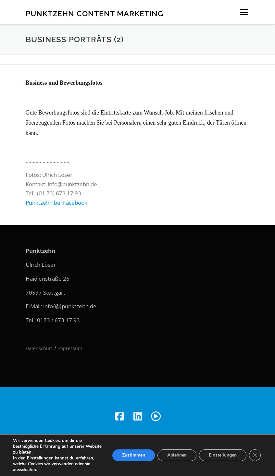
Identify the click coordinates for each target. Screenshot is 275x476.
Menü (244, 12)
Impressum (69, 348)
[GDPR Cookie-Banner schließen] (255, 455)
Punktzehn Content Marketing (95, 13)
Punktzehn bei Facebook (56, 202)
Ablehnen (177, 455)
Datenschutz (39, 348)
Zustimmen (133, 455)
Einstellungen (40, 458)
